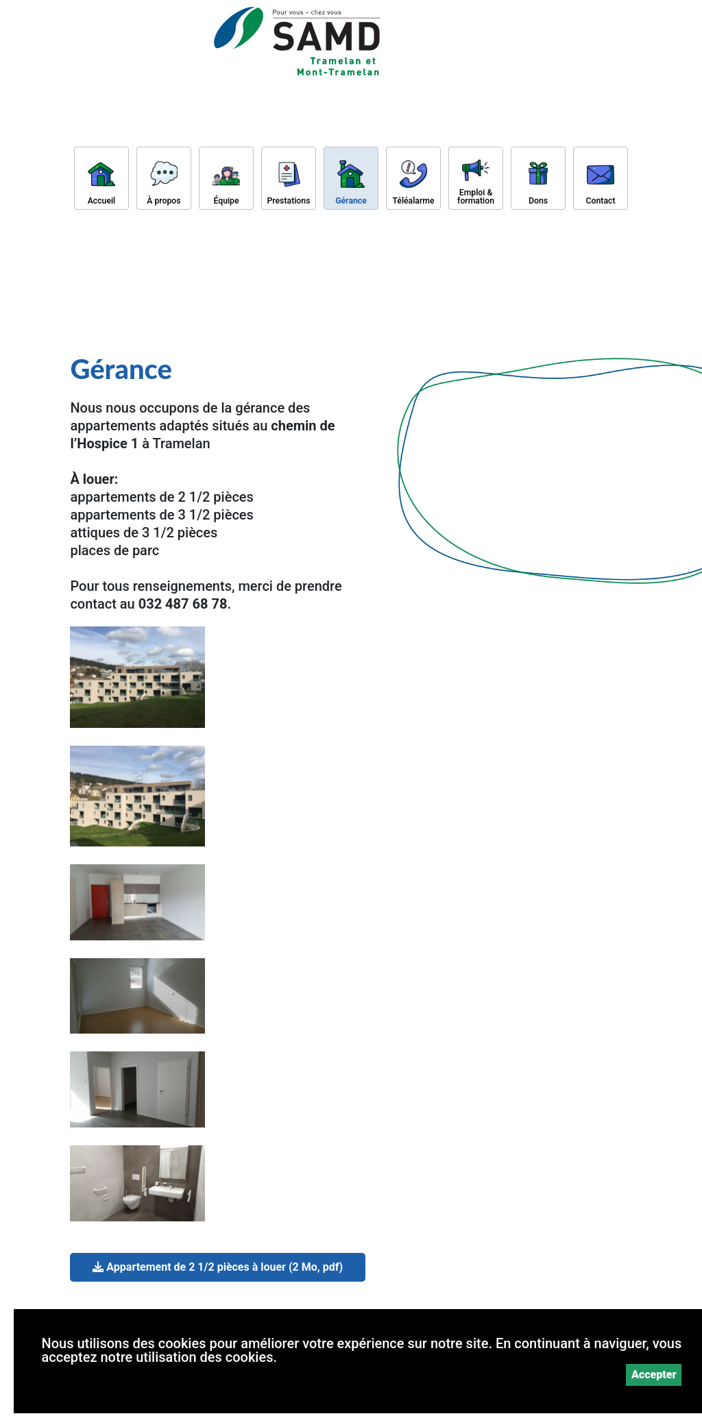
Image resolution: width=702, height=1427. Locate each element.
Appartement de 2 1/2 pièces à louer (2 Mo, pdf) (218, 1266)
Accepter (654, 1374)
